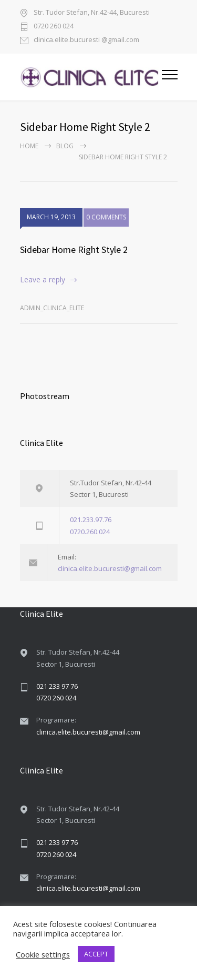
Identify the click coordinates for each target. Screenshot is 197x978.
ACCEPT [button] (96, 954)
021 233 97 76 (57, 686)
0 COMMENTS (106, 219)
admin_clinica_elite (52, 307)
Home (29, 145)
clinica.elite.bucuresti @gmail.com (86, 40)
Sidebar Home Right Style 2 (74, 249)
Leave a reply (42, 279)
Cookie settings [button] (43, 954)
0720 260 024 (54, 26)
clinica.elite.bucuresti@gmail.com (110, 568)
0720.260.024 (90, 531)
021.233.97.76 (90, 519)
